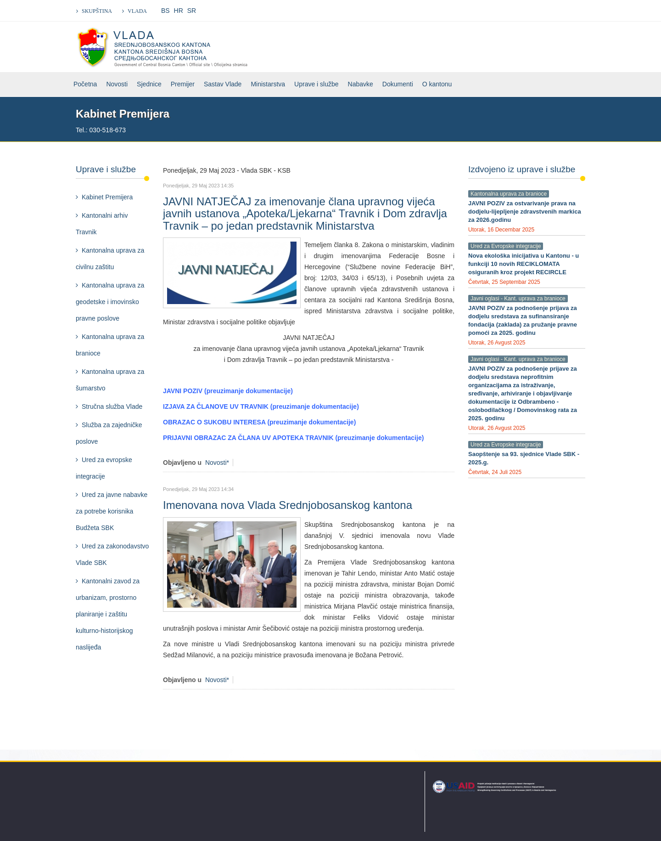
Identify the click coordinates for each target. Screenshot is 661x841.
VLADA (137, 11)
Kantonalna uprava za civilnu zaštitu (110, 259)
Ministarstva (268, 84)
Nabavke (360, 84)
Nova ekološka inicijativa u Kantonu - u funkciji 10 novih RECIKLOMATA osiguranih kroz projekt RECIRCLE (523, 264)
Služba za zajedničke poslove (109, 433)
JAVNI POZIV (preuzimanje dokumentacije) (228, 391)
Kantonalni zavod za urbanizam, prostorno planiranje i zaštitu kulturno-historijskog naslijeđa (108, 614)
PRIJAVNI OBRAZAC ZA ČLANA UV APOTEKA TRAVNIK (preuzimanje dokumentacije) (293, 437)
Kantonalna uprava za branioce (110, 345)
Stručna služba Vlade (112, 406)
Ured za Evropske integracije (506, 246)
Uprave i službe (316, 84)
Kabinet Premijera (107, 197)
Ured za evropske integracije (104, 468)
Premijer (183, 84)
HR (178, 10)
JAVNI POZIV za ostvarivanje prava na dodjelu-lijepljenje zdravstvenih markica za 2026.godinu (524, 211)
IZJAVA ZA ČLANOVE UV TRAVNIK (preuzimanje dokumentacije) (261, 406)
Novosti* (217, 462)
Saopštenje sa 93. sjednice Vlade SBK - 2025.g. (523, 458)
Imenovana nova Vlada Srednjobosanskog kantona (287, 505)
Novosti (117, 84)
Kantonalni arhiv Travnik (102, 224)
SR (191, 10)
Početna (85, 84)
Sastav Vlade (223, 84)
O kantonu (437, 84)
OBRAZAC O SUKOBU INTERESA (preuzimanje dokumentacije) (259, 422)
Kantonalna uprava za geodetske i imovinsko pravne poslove (110, 302)
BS (165, 10)
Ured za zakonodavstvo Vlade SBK (112, 554)
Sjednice (149, 84)
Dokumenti (397, 84)
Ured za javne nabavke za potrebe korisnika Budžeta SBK (111, 511)
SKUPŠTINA (97, 11)
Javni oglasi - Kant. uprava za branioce (518, 298)
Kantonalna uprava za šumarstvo (110, 380)
